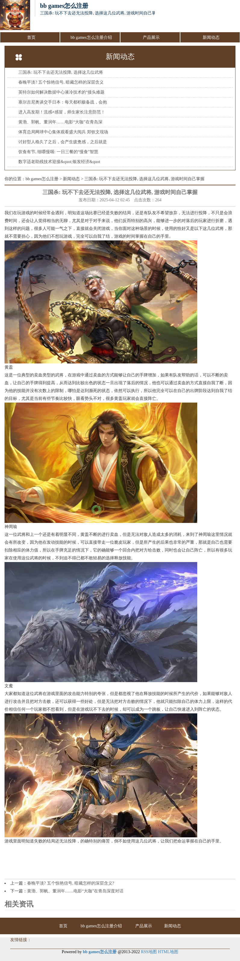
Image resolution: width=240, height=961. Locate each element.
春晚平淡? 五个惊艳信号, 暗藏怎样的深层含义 (61, 82)
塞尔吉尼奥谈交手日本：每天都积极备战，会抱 (62, 102)
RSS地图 (149, 952)
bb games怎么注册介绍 (91, 37)
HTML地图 (168, 952)
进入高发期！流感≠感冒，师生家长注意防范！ (61, 112)
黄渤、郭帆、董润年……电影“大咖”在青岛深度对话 (75, 891)
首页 (31, 37)
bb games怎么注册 (42, 179)
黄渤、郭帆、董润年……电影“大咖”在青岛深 (60, 122)
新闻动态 (211, 37)
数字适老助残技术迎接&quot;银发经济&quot (59, 161)
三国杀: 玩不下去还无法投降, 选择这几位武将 (60, 72)
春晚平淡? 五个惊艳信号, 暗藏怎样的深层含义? (70, 883)
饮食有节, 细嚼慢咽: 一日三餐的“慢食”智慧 (58, 152)
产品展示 (151, 37)
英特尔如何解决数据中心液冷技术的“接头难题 (61, 92)
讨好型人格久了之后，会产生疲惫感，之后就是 (62, 142)
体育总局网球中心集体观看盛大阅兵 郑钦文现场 (63, 132)
